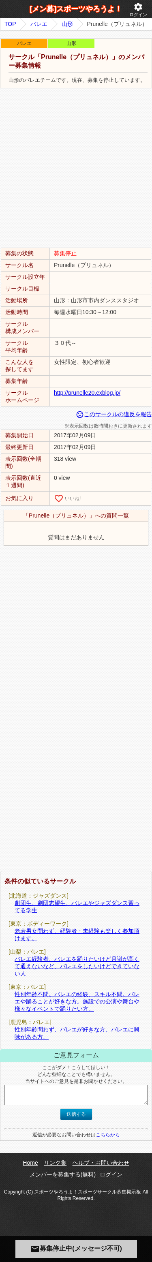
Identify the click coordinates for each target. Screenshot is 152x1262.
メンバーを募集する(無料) (63, 1174)
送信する (76, 1114)
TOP (10, 24)
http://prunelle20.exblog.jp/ (87, 392)
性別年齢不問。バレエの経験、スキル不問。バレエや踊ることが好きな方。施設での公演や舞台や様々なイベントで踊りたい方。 (77, 1001)
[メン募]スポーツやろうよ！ (76, 9)
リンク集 (55, 1162)
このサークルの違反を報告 (114, 414)
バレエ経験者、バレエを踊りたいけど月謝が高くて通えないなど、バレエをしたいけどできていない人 (77, 966)
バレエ (38, 24)
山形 (67, 24)
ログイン (138, 9)
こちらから (108, 1135)
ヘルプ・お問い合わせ (101, 1162)
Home (30, 1162)
